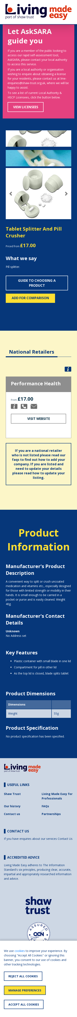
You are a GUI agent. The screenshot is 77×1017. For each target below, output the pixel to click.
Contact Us (65, 839)
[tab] (31, 349)
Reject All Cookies (23, 976)
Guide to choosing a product (37, 283)
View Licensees (25, 107)
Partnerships (51, 814)
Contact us (12, 814)
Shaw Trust (12, 794)
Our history (12, 806)
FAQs (45, 806)
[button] (11, 193)
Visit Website (38, 418)
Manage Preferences (24, 990)
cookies (20, 951)
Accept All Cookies (23, 1004)
